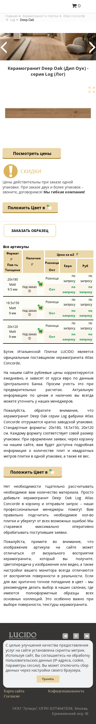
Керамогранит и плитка (40, 16)
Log (12, 20)
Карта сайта (14, 691)
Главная (11, 16)
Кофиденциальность (66, 691)
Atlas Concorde (74, 16)
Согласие (12, 696)
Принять (48, 679)
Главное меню (89, 6)
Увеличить (92, 90)
